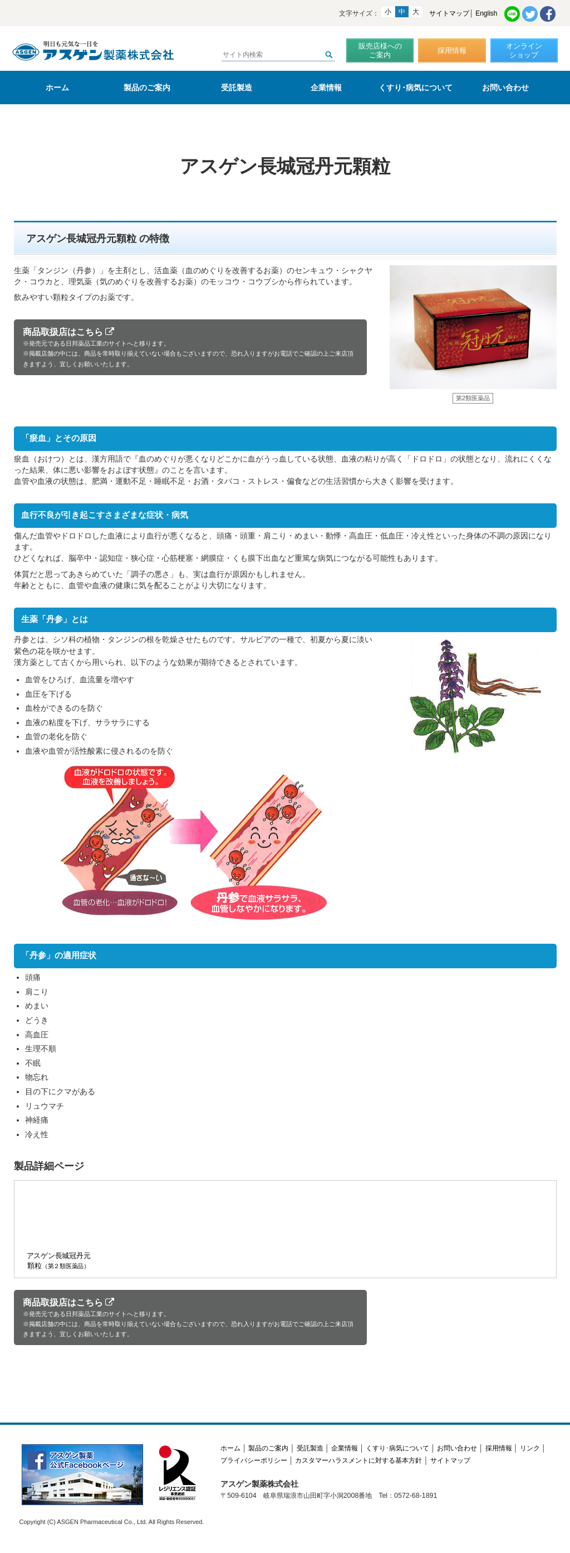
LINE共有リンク (512, 14)
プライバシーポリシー (253, 1460)
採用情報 (452, 50)
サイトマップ (449, 13)
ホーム (57, 87)
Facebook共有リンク (548, 14)
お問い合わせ (505, 87)
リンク (530, 1448)
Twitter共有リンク (530, 14)
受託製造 (236, 87)
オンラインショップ (524, 50)
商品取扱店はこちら (190, 348)
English (486, 13)
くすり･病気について (416, 87)
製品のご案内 (147, 87)
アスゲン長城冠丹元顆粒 (57, 1228)
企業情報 (326, 87)
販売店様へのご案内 (380, 50)
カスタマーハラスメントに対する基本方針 (358, 1460)
